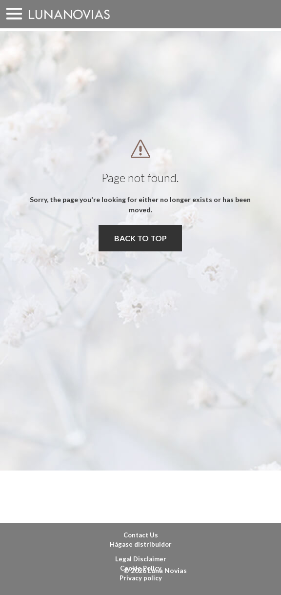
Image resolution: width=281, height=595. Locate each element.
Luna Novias (69, 14)
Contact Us (140, 535)
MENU (14, 14)
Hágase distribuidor (141, 544)
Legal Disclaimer (140, 559)
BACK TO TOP (140, 238)
